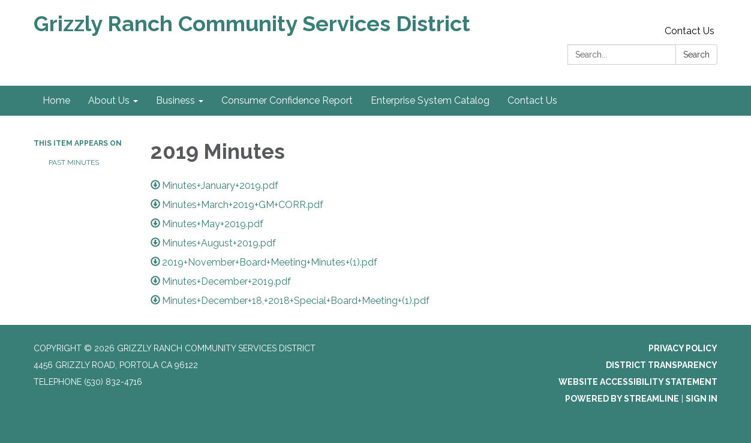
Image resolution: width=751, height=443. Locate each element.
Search (696, 54)
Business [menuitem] (175, 100)
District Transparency (661, 365)
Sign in (701, 398)
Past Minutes (74, 162)
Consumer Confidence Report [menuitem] (287, 100)
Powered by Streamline (622, 398)
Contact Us (689, 31)
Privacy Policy (682, 348)
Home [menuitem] (56, 100)
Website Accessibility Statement (637, 382)
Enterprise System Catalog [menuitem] (430, 100)
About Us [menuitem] (109, 100)
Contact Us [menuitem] (532, 100)
